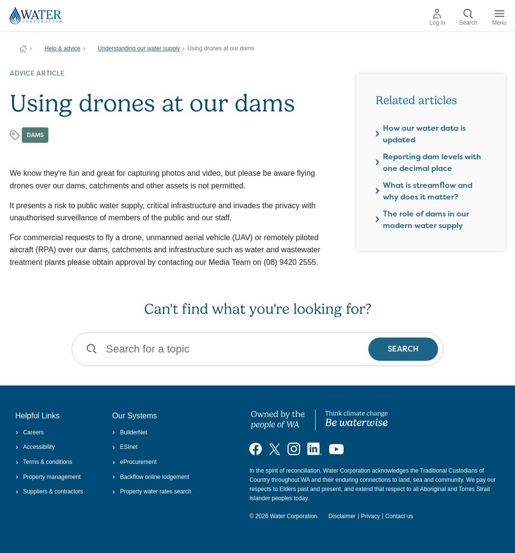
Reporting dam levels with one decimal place (432, 162)
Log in (437, 17)
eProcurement (134, 462)
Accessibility (35, 447)
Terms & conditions (44, 462)
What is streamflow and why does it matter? (427, 191)
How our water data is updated (424, 134)
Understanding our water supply (139, 48)
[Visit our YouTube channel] (336, 449)
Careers (29, 432)
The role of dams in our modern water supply (426, 219)
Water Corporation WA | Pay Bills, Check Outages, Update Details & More (23, 49)
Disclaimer (342, 516)
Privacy (370, 516)
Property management (48, 477)
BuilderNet (129, 432)
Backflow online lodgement (150, 477)
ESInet (124, 447)
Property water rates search (152, 491)
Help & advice (62, 48)
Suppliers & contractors (49, 491)
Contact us (399, 516)
